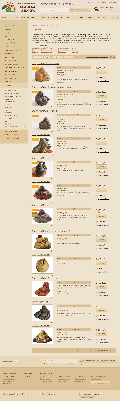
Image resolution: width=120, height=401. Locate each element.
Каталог (41, 25)
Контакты (27, 376)
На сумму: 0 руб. (105, 10)
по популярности (57, 57)
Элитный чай (62, 381)
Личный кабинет (8, 381)
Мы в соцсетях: (7, 361)
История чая (79, 381)
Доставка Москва (9, 376)
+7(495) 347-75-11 (48, 4)
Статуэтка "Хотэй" (41, 181)
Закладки (87, 2)
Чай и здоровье (45, 379)
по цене (47, 57)
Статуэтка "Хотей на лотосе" (46, 278)
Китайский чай (96, 379)
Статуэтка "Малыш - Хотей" (45, 63)
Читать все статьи (101, 383)
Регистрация (113, 2)
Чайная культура (63, 379)
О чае (42, 376)
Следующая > (80, 351)
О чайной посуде (80, 376)
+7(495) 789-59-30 (66, 4)
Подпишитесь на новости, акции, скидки (97, 360)
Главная (34, 25)
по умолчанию (38, 57)
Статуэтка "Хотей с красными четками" (52, 87)
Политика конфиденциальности (86, 397)
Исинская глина (80, 379)
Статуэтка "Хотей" (41, 134)
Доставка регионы (9, 379)
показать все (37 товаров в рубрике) (97, 57)
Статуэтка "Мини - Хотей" (45, 110)
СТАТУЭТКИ (49, 25)
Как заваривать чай (64, 376)
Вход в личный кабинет (99, 2)
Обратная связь (8, 383)
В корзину (101, 72)
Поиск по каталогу (79, 10)
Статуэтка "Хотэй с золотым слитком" (51, 231)
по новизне (68, 57)
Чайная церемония (46, 381)
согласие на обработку (69, 364)
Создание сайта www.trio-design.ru (87, 396)
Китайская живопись (98, 376)
